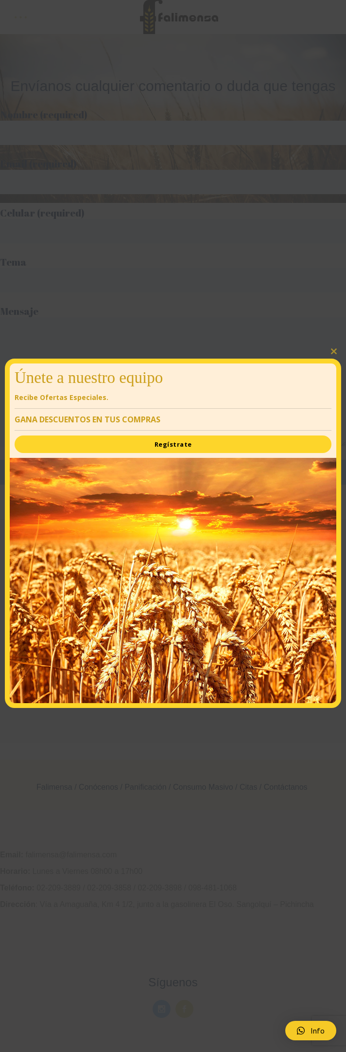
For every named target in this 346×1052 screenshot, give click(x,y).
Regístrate (173, 444)
